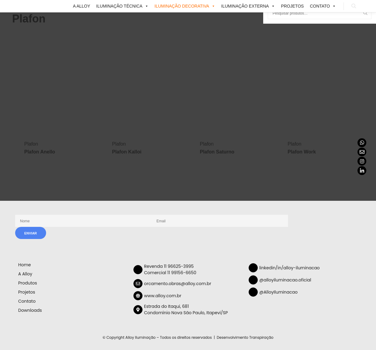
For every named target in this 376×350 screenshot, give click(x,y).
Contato (323, 6)
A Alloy (81, 6)
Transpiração (261, 337)
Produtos (27, 283)
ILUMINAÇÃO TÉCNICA (122, 6)
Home (24, 265)
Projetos (292, 6)
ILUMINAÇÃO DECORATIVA (185, 6)
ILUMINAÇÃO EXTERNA (248, 6)
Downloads (30, 310)
